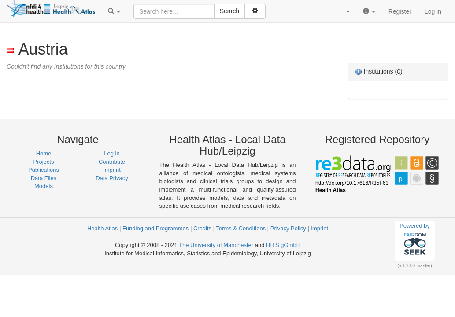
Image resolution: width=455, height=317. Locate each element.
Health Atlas (102, 228)
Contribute (112, 161)
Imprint (112, 169)
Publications (43, 169)
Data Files (44, 178)
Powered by (415, 240)
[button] (114, 11)
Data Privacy (112, 178)
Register (399, 11)
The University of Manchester (216, 245)
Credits (202, 228)
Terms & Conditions (241, 228)
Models (43, 186)
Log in (433, 11)
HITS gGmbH (283, 245)
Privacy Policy (288, 228)
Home (44, 153)
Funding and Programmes (155, 228)
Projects (43, 161)
